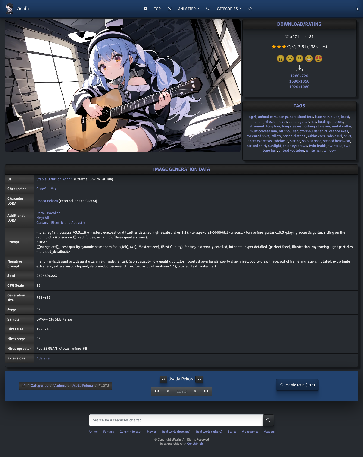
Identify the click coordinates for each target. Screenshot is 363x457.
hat (313, 121)
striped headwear (336, 141)
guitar (304, 121)
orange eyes (338, 131)
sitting (295, 141)
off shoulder (288, 131)
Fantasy (108, 432)
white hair (314, 150)
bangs (283, 116)
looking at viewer (316, 126)
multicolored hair (263, 131)
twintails (335, 145)
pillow (276, 136)
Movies (151, 432)
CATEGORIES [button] (228, 8)
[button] (297, 385)
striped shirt (256, 145)
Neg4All (42, 218)
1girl (252, 116)
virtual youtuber (291, 150)
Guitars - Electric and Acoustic (60, 222)
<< (157, 391)
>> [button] (199, 379)
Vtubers (59, 385)
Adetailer (43, 358)
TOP (157, 8)
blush (335, 116)
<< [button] (163, 379)
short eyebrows (260, 141)
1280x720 (299, 75)
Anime (93, 432)
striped (315, 141)
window (330, 150)
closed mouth (276, 121)
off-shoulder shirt (313, 131)
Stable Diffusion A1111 (54, 179)
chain (259, 121)
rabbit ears (316, 136)
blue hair (322, 116)
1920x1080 (299, 86)
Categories (39, 385)
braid (345, 116)
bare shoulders (301, 116)
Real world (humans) (176, 432)
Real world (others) (209, 432)
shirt (347, 136)
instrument (255, 126)
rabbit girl (334, 136)
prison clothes (294, 136)
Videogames (250, 432)
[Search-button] (268, 420)
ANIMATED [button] (187, 8)
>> (206, 391)
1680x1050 (299, 81)
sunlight (274, 145)
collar (293, 121)
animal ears (267, 116)
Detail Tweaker (48, 213)
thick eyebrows (295, 145)
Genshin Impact (130, 432)
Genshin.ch (195, 444)
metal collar (341, 126)
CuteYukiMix (46, 189)
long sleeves (291, 126)
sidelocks (281, 141)
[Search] (180, 420)
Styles (232, 432)
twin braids (317, 145)
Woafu (16, 9)
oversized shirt (258, 136)
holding (324, 121)
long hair (273, 126)
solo (305, 141)
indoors (337, 121)
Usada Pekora (47, 201)
